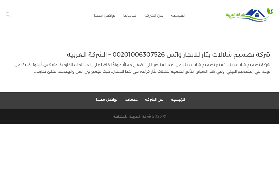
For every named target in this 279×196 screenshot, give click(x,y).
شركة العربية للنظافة (132, 116)
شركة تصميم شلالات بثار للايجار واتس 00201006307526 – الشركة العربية (168, 54)
